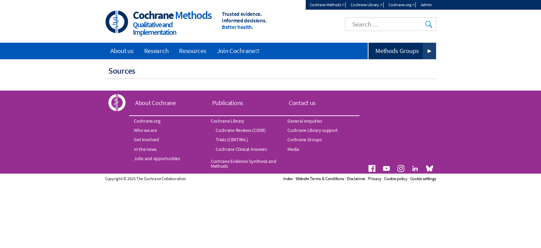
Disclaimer (356, 179)
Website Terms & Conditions (320, 179)
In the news (145, 149)
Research (156, 50)
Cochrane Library (365, 4)
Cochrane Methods (325, 4)
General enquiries (304, 121)
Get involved (146, 139)
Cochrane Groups (304, 139)
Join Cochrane (236, 50)
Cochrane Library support (312, 130)
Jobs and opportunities (157, 158)
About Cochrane (155, 103)
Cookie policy (395, 179)
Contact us (302, 103)
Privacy (374, 179)
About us (122, 50)
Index (288, 179)
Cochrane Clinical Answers (241, 149)
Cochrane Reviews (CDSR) (240, 130)
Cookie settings (423, 179)
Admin (426, 4)
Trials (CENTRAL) (232, 139)
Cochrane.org (399, 4)
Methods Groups (397, 50)
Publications (227, 103)
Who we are (145, 130)
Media (293, 149)
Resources (192, 50)
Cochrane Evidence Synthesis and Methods (243, 163)
